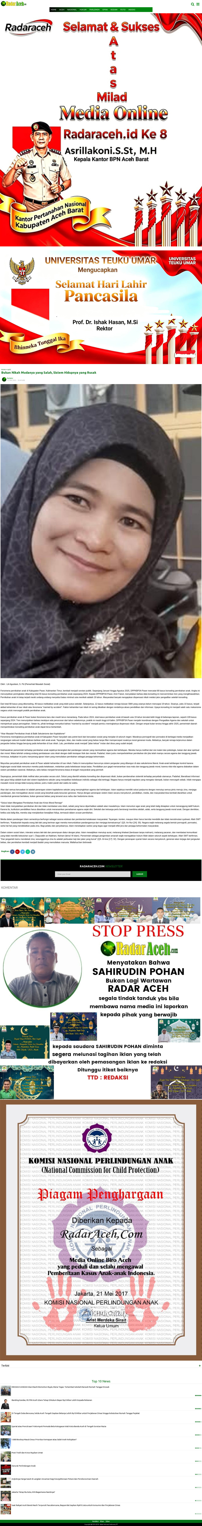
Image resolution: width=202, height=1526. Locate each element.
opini (9, 369)
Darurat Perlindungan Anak (24, 1466)
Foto (122, 10)
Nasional (72, 10)
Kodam (114, 10)
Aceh (61, 10)
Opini (105, 10)
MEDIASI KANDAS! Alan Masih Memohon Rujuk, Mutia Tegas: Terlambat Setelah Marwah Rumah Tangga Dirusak (60, 1387)
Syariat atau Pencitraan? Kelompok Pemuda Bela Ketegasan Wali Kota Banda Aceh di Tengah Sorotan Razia (59, 1426)
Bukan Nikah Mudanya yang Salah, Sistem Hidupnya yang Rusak (48, 372)
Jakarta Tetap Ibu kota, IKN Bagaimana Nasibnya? (33, 1492)
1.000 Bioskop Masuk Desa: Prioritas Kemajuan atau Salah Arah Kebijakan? (44, 1439)
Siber (108, 1521)
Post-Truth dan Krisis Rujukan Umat (27, 1453)
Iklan (102, 1521)
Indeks (131, 10)
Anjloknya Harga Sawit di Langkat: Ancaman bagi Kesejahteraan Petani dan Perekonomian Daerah (55, 1479)
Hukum (83, 10)
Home (53, 10)
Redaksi (95, 1521)
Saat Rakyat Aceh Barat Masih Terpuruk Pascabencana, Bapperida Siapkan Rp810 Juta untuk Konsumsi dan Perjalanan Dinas (66, 1505)
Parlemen (94, 10)
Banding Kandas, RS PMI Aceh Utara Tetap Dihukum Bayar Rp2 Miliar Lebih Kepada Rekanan (52, 1400)
